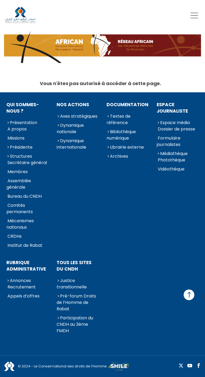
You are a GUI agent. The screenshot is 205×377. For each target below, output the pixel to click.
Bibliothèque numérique (121, 135)
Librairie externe (127, 147)
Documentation (127, 104)
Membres (17, 172)
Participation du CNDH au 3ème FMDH (75, 324)
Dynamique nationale (70, 128)
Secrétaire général (27, 163)
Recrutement (21, 287)
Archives (119, 156)
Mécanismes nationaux (20, 224)
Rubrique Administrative (26, 265)
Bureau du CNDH (24, 196)
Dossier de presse (176, 129)
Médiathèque (174, 153)
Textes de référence (119, 119)
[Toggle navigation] (194, 15)
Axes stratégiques (78, 116)
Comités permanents (19, 208)
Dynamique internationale (71, 144)
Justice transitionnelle (72, 283)
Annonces (20, 280)
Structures (21, 156)
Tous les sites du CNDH (74, 265)
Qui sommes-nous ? (22, 107)
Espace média (175, 123)
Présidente (21, 147)
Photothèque (171, 160)
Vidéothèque (171, 169)
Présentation (23, 123)
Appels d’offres (23, 296)
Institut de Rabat (24, 245)
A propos (17, 129)
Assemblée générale (18, 184)
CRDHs (14, 236)
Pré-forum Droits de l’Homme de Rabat (76, 302)
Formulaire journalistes (168, 141)
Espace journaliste (172, 107)
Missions (16, 138)
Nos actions (73, 104)
